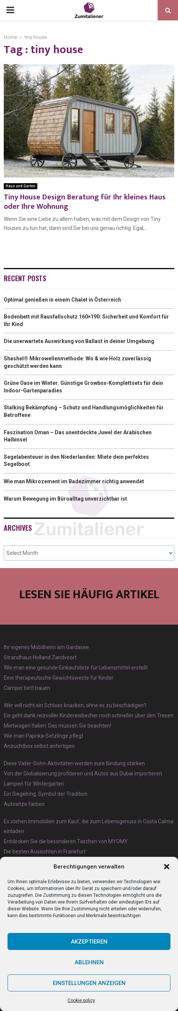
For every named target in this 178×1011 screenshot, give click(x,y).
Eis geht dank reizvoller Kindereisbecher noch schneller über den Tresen (88, 715)
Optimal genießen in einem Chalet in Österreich (62, 300)
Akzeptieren (89, 941)
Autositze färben (24, 804)
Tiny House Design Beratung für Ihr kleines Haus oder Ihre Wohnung (85, 202)
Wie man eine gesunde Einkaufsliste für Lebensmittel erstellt (76, 668)
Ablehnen (89, 962)
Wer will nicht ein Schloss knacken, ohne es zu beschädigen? (75, 705)
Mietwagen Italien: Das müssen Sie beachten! (57, 726)
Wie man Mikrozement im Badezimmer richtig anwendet (74, 481)
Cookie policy (81, 1000)
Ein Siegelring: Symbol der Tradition (45, 794)
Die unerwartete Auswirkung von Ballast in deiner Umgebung (79, 341)
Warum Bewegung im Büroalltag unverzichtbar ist (65, 499)
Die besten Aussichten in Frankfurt (45, 852)
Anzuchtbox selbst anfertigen (39, 746)
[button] (166, 866)
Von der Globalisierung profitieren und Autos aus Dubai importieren (83, 774)
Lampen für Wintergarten (34, 784)
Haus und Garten (20, 186)
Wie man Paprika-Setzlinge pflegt (43, 736)
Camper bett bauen (27, 688)
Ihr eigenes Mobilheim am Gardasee (46, 647)
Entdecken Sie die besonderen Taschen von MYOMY (66, 841)
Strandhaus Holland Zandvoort (40, 657)
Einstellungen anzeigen (89, 983)
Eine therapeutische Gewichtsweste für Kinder (59, 678)
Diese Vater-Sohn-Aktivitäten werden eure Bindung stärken (74, 763)
